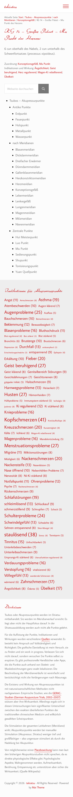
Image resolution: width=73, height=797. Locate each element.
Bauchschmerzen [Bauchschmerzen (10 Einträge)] (19, 318)
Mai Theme (38, 787)
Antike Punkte (22, 107)
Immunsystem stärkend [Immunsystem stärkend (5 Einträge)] (38, 401)
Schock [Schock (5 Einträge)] (56, 509)
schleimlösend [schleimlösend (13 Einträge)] (18, 504)
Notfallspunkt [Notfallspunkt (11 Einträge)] (16, 481)
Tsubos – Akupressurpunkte (27, 100)
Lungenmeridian (25, 207)
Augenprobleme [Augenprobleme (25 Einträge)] (23, 312)
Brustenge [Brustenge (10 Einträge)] (31, 341)
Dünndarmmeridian (27, 167)
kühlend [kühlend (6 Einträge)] (23, 433)
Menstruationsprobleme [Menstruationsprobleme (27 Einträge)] (31, 445)
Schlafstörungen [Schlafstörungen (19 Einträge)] (21, 497)
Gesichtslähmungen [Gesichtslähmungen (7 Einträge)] (18, 377)
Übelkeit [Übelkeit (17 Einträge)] (51, 588)
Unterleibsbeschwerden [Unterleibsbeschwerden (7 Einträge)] (20, 547)
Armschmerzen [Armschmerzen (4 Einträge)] (28, 300)
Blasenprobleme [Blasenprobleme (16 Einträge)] (20, 330)
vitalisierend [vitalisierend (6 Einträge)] (41, 569)
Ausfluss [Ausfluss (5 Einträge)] (50, 313)
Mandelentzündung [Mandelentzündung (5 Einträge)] (51, 439)
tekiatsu (10, 6)
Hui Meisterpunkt (26, 237)
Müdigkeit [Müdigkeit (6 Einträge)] (12, 459)
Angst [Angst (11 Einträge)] (11, 300)
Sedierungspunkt (25, 254)
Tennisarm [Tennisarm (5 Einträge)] (56, 535)
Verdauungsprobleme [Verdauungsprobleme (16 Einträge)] (25, 563)
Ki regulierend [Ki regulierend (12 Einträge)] (29, 406)
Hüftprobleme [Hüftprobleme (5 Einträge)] (13, 401)
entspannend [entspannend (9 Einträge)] (40, 352)
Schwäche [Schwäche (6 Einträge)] (45, 522)
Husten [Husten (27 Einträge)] (15, 394)
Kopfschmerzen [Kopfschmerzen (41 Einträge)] (25, 419)
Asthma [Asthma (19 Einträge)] (48, 299)
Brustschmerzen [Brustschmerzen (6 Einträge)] (54, 341)
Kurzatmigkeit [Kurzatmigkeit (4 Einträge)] (52, 428)
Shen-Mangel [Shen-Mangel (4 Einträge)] (45, 528)
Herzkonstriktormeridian (30, 178)
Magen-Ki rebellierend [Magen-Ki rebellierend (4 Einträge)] (43, 433)
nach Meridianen (23, 143)
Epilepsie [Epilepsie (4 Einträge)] (59, 352)
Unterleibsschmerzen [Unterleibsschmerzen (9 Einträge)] (20, 552)
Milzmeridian (23, 218)
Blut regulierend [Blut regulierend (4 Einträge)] (13, 336)
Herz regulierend (27, 72)
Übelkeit (8, 76)
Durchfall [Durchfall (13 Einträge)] (30, 347)
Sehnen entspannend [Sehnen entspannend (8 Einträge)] (20, 527)
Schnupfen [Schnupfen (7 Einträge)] (40, 509)
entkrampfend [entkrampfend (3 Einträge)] (49, 347)
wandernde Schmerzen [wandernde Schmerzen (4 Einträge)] (42, 576)
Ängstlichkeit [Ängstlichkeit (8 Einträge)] (15, 588)
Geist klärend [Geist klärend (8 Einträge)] (15, 371)
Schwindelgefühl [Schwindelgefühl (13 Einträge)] (20, 522)
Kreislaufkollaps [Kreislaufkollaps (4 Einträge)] (57, 420)
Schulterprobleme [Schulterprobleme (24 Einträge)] (24, 515)
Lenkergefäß (23, 201)
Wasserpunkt (23, 136)
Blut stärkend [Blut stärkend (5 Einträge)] (47, 336)
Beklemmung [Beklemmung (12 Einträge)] (17, 324)
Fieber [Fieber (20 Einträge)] (35, 358)
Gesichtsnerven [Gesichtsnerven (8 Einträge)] (46, 377)
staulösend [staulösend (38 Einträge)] (20, 534)
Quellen (45, 639)
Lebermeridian (24, 195)
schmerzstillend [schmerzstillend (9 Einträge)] (17, 509)
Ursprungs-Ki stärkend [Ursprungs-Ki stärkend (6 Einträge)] (18, 557)
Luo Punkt (21, 243)
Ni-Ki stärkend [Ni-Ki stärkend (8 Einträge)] (35, 475)
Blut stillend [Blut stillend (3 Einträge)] (30, 336)
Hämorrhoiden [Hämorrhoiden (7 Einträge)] (39, 395)
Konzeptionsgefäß (28, 63)
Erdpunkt (21, 113)
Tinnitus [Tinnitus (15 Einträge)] (14, 542)
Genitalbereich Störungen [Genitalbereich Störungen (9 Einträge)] (47, 372)
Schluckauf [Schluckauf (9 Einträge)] (44, 504)
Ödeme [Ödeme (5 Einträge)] (33, 589)
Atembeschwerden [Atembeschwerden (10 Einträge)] (20, 306)
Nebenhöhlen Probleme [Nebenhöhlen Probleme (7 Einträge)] (48, 470)
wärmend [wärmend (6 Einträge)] (11, 582)
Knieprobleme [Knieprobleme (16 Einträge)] (19, 412)
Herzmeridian (23, 184)
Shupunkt (21, 260)
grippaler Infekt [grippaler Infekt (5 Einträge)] (14, 382)
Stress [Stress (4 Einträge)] (43, 535)
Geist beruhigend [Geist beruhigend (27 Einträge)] (25, 365)
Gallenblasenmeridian (28, 172)
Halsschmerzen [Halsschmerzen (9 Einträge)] (38, 382)
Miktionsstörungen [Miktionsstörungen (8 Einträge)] (38, 452)
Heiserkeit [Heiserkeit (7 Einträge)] (51, 388)
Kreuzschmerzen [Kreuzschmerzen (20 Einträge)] (23, 427)
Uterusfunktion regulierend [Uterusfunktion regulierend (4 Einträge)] (48, 557)
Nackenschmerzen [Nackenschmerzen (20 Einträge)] (42, 458)
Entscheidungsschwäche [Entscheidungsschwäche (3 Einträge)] (15, 352)
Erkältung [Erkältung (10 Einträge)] (14, 359)
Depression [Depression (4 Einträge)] (11, 347)
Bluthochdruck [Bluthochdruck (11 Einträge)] (52, 330)
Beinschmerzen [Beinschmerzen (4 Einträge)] (44, 319)
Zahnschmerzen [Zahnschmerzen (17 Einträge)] (37, 581)
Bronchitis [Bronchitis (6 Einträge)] (12, 341)
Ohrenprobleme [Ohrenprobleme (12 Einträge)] (45, 481)
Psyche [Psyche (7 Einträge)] (10, 486)
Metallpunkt (23, 131)
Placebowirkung (43, 750)
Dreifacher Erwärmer (28, 161)
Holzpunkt (22, 125)
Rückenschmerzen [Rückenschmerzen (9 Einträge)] (18, 491)
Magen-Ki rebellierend (50, 72)
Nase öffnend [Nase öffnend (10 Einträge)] (17, 470)
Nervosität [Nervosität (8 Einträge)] (13, 475)
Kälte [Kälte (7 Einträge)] (9, 433)
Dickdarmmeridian (26, 155)
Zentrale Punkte (23, 231)
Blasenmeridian (25, 149)
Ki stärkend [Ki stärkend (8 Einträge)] (54, 406)
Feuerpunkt (22, 119)
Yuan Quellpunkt (26, 272)
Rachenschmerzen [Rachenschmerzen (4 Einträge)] (28, 486)
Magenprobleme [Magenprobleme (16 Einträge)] (21, 438)
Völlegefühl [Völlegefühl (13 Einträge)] (16, 575)
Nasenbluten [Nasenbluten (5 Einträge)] (41, 465)
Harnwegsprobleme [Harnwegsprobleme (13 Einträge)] (22, 388)
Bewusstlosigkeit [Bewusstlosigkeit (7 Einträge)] (43, 324)
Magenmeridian (25, 213)
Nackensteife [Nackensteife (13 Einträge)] (17, 465)
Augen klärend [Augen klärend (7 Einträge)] (49, 305)
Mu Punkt (44, 63)
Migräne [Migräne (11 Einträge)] (13, 452)
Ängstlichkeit (42, 68)
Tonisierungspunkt (26, 266)
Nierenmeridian (25, 224)
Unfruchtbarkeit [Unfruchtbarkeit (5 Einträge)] (36, 542)
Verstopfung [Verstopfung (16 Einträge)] (17, 569)
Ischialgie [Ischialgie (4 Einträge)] (59, 400)
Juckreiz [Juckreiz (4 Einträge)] (9, 406)
